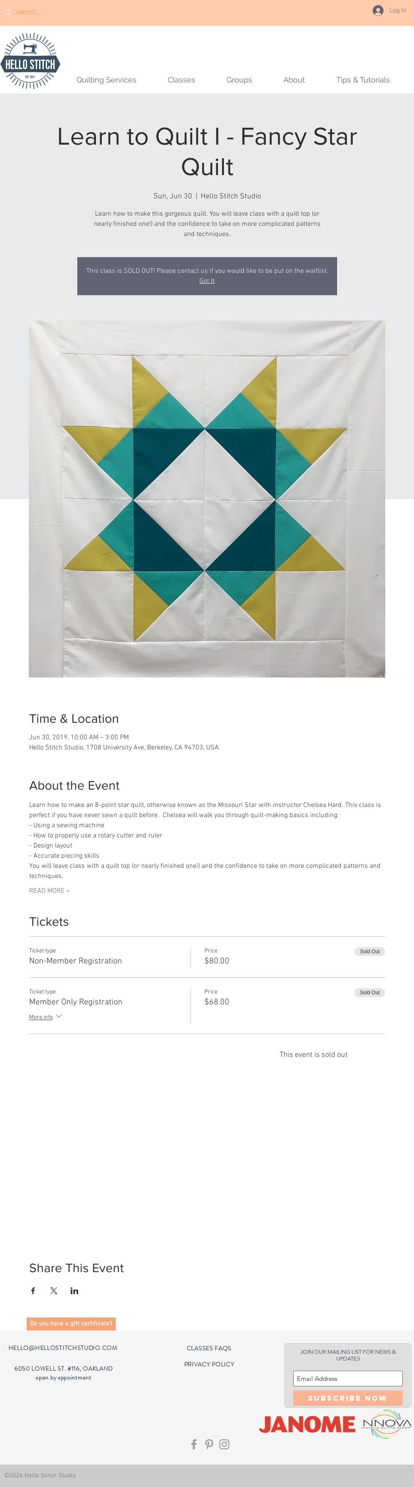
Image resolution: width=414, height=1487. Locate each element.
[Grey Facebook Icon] (194, 1444)
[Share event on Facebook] (33, 1290)
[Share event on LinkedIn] (75, 1290)
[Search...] (40, 12)
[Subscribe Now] (348, 1398)
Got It (207, 281)
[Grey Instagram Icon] (224, 1444)
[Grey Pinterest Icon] (209, 1444)
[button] (239, 79)
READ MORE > (49, 891)
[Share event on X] (54, 1290)
